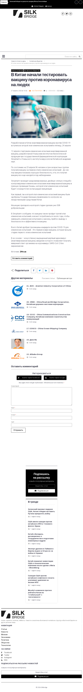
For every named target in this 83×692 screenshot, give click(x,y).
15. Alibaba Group (35, 354)
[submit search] (79, 56)
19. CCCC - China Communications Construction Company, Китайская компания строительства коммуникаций (48, 317)
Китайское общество (36, 61)
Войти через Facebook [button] (31, 378)
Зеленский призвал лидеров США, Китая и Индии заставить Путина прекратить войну (41, 511)
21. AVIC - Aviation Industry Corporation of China (49, 286)
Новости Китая (17, 70)
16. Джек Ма (32, 340)
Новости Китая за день (18, 61)
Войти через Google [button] (57, 378)
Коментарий (15, 386)
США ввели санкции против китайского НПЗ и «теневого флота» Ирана (40, 524)
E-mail (13, 415)
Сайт (12, 422)
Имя (13, 408)
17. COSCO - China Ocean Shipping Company (47, 328)
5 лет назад (31, 289)
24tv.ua (23, 252)
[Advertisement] (41, 35)
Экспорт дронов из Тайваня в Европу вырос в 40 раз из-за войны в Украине (40, 551)
